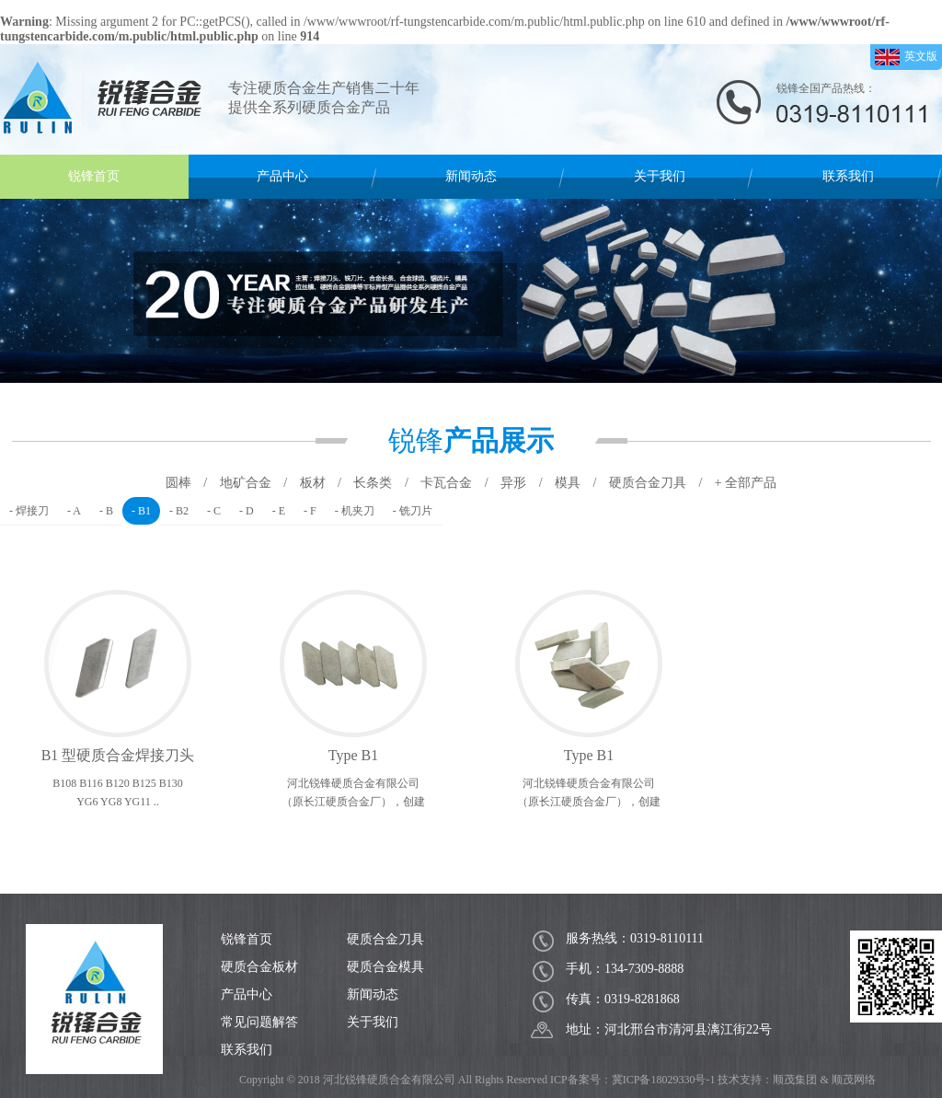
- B (106, 510)
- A (74, 510)
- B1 (141, 510)
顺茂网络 (854, 1079)
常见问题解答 (259, 1022)
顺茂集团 (795, 1079)
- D (246, 510)
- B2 (179, 510)
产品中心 (282, 176)
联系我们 (848, 176)
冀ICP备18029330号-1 (664, 1079)
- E (278, 510)
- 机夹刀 (354, 510)
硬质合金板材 (259, 967)
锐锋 (471, 440)
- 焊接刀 (29, 510)
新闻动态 (471, 176)
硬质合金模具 (385, 967)
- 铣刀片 (412, 510)
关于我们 (659, 176)
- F (310, 510)
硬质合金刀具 (385, 939)
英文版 (906, 57)
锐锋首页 (94, 176)
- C (214, 510)
